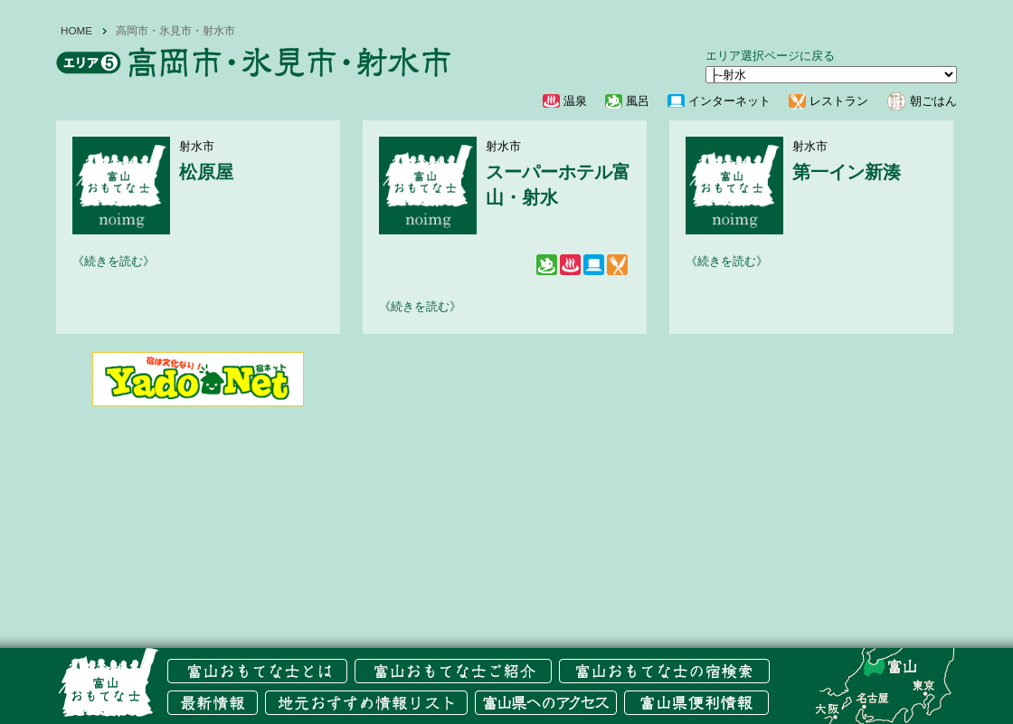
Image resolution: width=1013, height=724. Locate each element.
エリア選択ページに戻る (770, 55)
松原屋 (206, 172)
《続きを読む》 (113, 261)
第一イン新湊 (846, 172)
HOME (76, 30)
